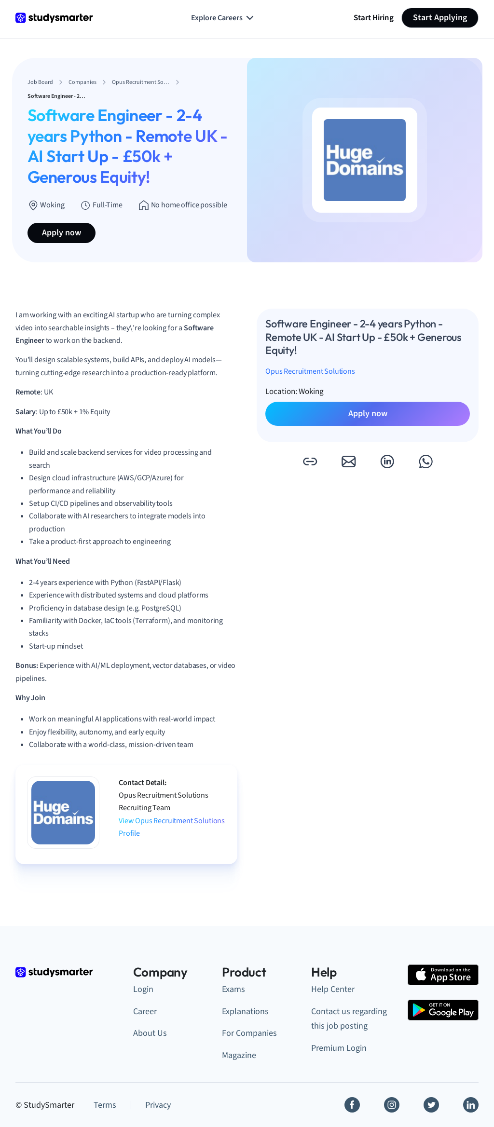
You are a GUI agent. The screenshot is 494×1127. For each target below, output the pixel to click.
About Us (150, 1033)
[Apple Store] (443, 974)
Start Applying (440, 18)
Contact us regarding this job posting (349, 1018)
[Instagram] (391, 1105)
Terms (105, 1105)
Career (145, 1011)
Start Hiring (374, 18)
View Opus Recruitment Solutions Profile (172, 827)
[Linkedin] (471, 1105)
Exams (233, 989)
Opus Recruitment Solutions (310, 371)
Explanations (245, 1011)
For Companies (249, 1033)
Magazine (239, 1055)
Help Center (333, 989)
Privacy (158, 1105)
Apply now (61, 233)
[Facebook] (352, 1105)
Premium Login (339, 1048)
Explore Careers (223, 18)
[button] (309, 461)
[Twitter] (431, 1105)
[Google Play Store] (443, 1010)
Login (143, 989)
